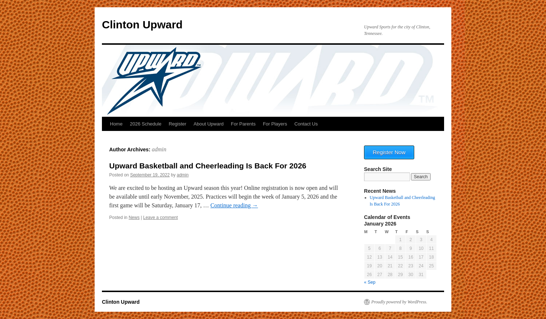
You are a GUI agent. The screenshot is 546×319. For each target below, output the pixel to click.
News (133, 217)
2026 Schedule (146, 124)
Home (116, 124)
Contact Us (306, 124)
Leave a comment (160, 217)
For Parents (243, 124)
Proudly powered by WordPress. (399, 301)
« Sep (369, 282)
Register (177, 124)
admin (159, 149)
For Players (275, 124)
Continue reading (234, 205)
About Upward (208, 124)
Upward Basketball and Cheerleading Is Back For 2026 (207, 166)
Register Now (389, 152)
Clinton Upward (142, 25)
